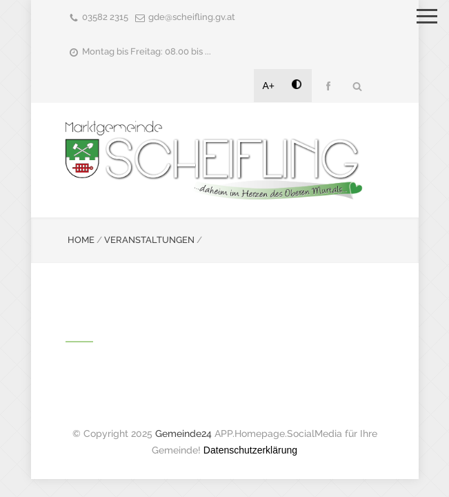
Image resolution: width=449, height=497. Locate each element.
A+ (269, 85)
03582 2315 (105, 17)
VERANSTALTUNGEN (149, 240)
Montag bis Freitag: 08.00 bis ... (146, 51)
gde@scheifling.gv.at (191, 17)
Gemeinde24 (183, 433)
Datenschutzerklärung (250, 450)
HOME (81, 240)
